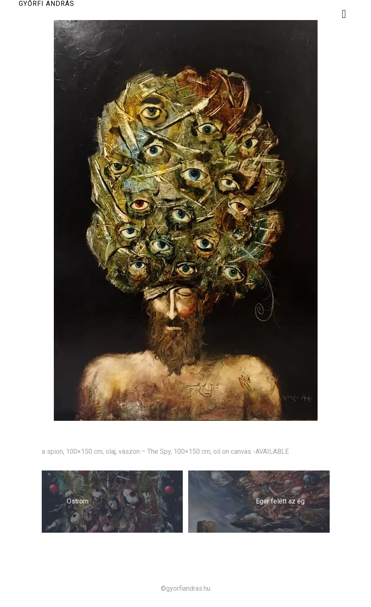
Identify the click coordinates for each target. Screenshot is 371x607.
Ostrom (77, 501)
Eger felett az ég (280, 501)
